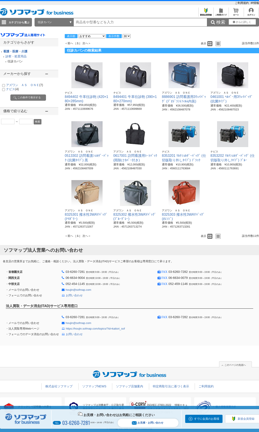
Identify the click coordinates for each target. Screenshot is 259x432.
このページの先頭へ (235, 365)
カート (236, 13)
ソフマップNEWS (94, 386)
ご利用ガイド (221, 13)
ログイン (251, 13)
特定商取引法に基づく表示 (171, 386)
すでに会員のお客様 (206, 418)
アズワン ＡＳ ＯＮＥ (24, 85)
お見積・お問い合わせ (147, 422)
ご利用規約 (242, 3)
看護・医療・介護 (15, 51)
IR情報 (255, 3)
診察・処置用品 (16, 56)
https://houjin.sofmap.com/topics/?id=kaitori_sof (95, 328)
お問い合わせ (74, 295)
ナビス (12, 89)
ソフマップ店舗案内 (129, 386)
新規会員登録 (206, 13)
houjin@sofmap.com (78, 289)
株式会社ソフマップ (59, 386)
